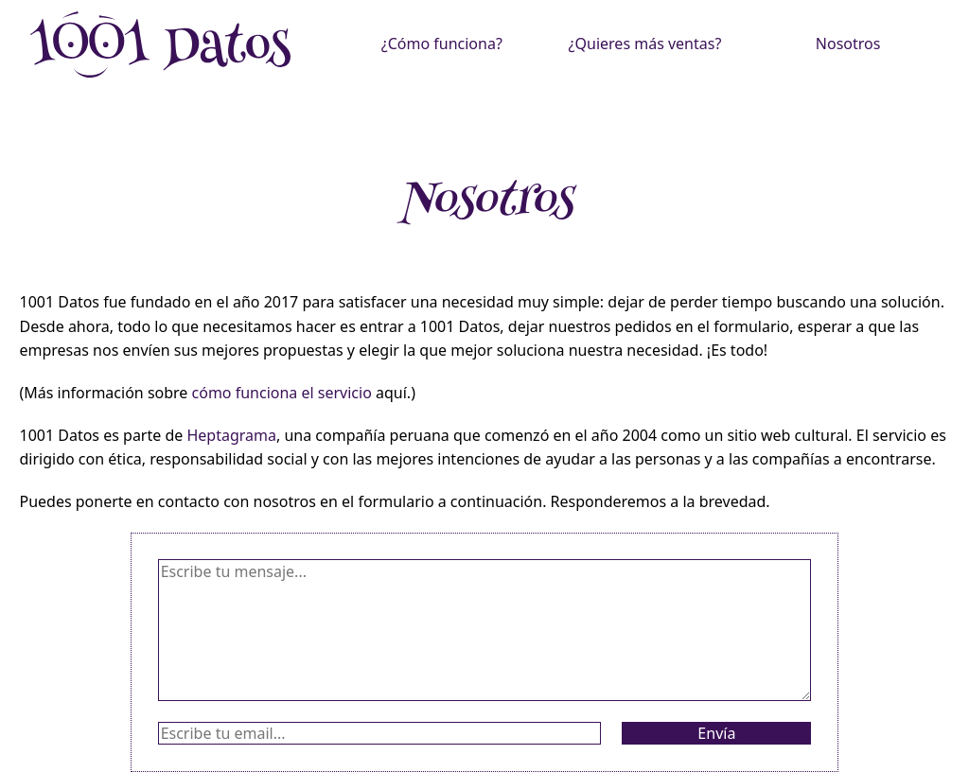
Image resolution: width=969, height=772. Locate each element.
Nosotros (848, 43)
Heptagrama (231, 435)
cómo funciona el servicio (282, 392)
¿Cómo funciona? (441, 43)
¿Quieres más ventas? (645, 43)
